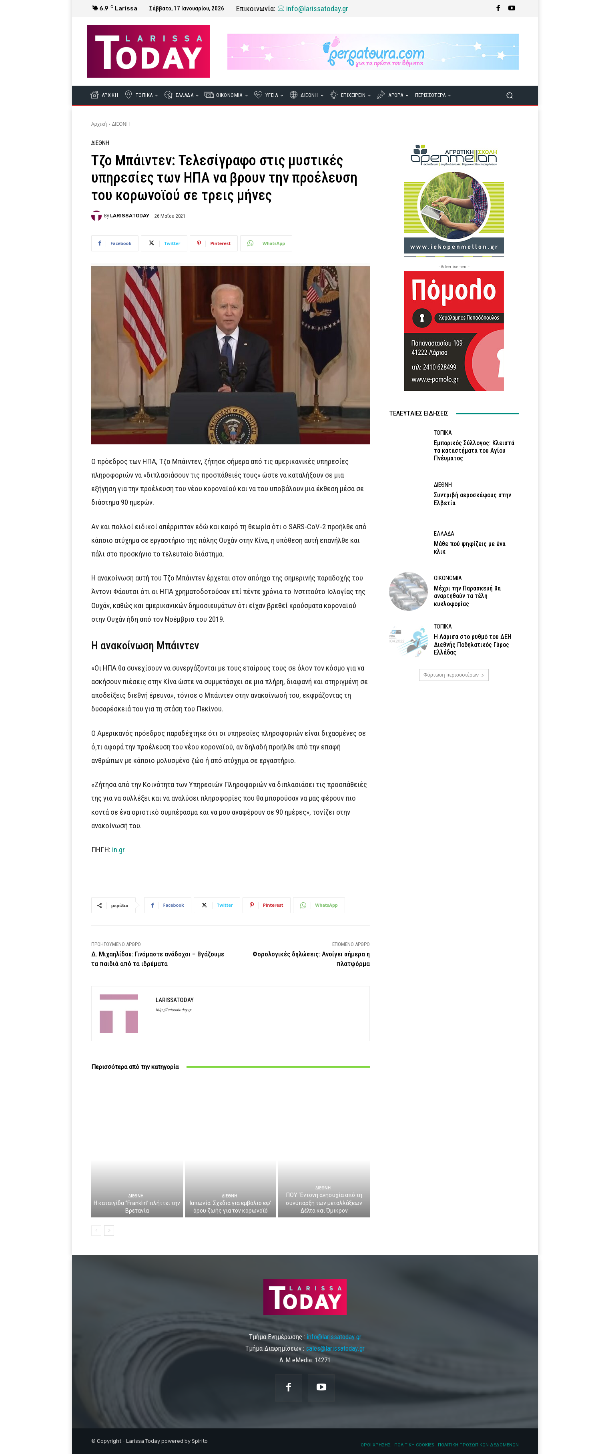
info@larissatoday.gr (312, 8)
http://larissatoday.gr (173, 1010)
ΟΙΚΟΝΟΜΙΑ (448, 578)
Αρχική (99, 123)
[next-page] (109, 1230)
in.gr (118, 849)
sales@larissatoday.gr (335, 1348)
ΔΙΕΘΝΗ (121, 123)
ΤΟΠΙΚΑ (443, 433)
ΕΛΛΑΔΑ (444, 534)
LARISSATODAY (129, 215)
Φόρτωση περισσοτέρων (453, 674)
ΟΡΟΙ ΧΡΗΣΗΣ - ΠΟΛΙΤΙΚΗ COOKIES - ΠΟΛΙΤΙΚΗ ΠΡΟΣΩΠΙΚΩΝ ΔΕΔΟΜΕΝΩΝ (440, 1445)
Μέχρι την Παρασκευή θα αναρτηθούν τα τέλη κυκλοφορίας (467, 595)
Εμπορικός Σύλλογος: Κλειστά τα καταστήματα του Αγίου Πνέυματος (474, 450)
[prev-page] (96, 1230)
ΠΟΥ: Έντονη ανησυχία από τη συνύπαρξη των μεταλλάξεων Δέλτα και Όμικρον (324, 1203)
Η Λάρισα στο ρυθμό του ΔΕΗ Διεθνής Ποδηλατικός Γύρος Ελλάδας (473, 644)
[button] (509, 95)
